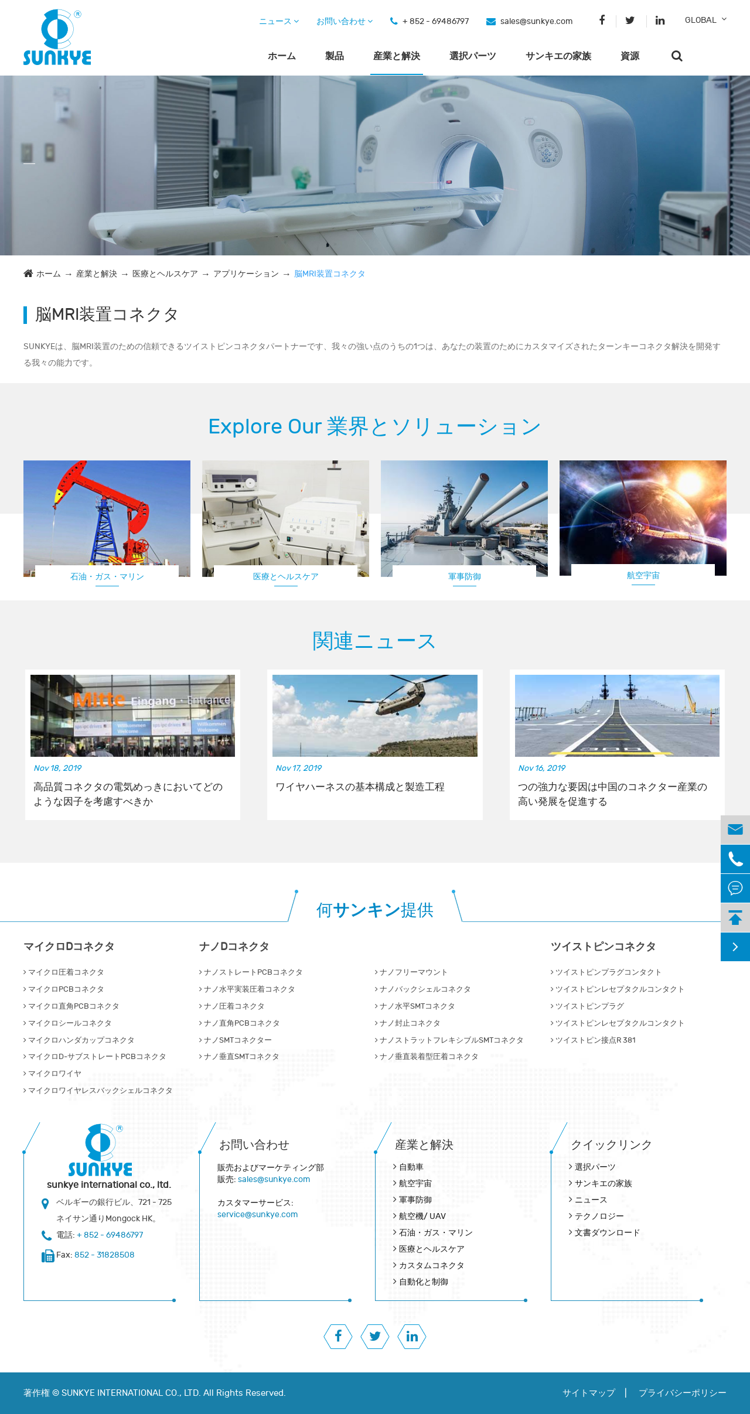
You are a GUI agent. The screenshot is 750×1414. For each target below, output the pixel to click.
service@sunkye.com (257, 1215)
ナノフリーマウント (411, 972)
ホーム (282, 56)
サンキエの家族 (558, 56)
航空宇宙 (643, 575)
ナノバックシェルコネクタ (423, 989)
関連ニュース (375, 641)
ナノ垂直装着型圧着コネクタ (427, 1056)
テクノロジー (599, 1216)
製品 (334, 56)
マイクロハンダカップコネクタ (79, 1040)
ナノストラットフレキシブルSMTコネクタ (449, 1040)
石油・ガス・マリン (107, 577)
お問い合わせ (344, 21)
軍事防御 (464, 577)
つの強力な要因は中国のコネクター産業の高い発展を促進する (612, 794)
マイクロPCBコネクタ (63, 989)
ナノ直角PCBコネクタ (239, 1023)
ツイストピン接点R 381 (593, 1040)
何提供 (375, 910)
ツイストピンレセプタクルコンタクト (618, 989)
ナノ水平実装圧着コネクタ (247, 989)
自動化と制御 (423, 1282)
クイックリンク (612, 1145)
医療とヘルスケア (165, 274)
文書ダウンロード (607, 1233)
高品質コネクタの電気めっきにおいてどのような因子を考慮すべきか (128, 794)
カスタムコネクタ (432, 1265)
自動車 (411, 1167)
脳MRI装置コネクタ (330, 274)
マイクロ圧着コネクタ (63, 972)
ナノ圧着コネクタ (232, 1006)
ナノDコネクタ (234, 947)
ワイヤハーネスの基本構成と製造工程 (360, 787)
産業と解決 (396, 56)
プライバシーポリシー (683, 1393)
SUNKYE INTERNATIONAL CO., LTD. (131, 1393)
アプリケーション (246, 274)
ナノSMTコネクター (235, 1040)
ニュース (279, 21)
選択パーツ (472, 56)
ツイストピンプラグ (587, 1006)
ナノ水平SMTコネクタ (415, 1006)
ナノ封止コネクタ (408, 1023)
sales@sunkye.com (536, 21)
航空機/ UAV (422, 1216)
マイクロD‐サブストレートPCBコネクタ (94, 1056)
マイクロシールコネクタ (67, 1023)
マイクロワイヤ (52, 1073)
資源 (630, 56)
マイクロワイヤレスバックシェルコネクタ (98, 1090)
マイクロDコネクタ (69, 947)
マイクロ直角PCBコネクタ (71, 1006)
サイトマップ (588, 1393)
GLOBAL (701, 20)
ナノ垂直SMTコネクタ (239, 1056)
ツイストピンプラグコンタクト (606, 972)
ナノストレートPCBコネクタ (251, 972)
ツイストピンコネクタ (603, 947)
